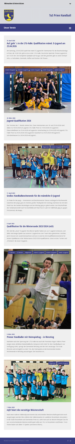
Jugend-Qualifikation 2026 (19, 120)
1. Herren (12, 252)
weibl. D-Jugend (10, 73)
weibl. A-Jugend (63, 252)
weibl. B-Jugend (47, 70)
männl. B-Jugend (10, 70)
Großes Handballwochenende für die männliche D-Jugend (33, 195)
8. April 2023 (10, 223)
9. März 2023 (11, 334)
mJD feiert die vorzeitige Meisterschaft (25, 409)
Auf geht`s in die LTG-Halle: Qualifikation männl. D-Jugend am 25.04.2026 (36, 45)
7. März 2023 (11, 407)
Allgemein (46, 147)
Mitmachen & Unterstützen (14, 3)
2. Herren (20, 252)
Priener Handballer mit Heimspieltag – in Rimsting (30, 337)
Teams (66, 147)
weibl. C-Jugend (59, 70)
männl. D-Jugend (35, 70)
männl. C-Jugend (23, 70)
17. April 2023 (11, 193)
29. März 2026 (11, 118)
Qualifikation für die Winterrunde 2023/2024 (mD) (30, 226)
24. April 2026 (11, 41)
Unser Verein (10, 27)
